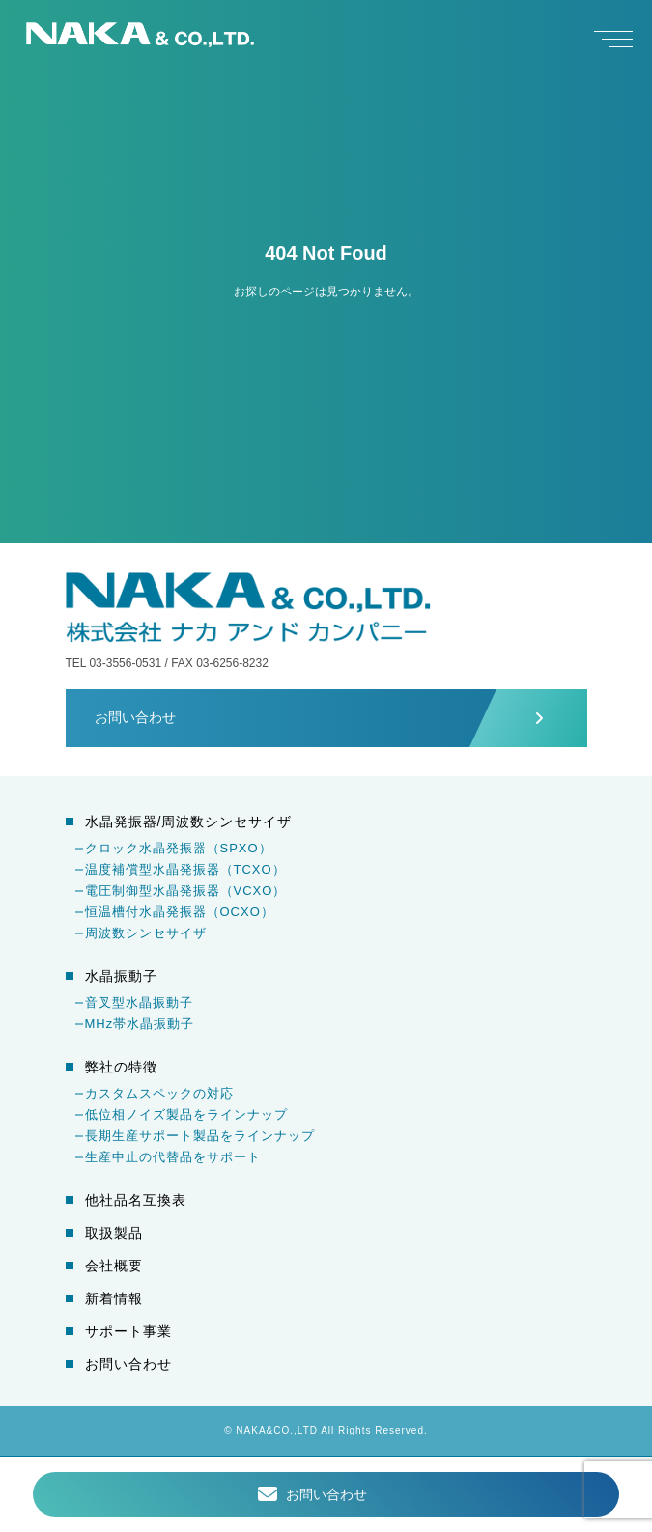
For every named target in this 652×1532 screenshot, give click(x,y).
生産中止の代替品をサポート (173, 1157)
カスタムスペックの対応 (159, 1093)
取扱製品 (114, 1232)
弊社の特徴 (121, 1066)
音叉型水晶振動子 (139, 1002)
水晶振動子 (121, 976)
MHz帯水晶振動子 (140, 1024)
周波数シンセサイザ (146, 933)
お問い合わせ (128, 1364)
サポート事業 (128, 1331)
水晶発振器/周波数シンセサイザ (189, 821)
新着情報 (114, 1298)
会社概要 (114, 1265)
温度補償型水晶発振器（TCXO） (185, 869)
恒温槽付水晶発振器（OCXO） (179, 912)
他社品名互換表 (135, 1200)
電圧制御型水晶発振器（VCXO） (186, 890)
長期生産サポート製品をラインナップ (200, 1135)
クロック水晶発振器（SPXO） (178, 848)
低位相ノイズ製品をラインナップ (186, 1114)
